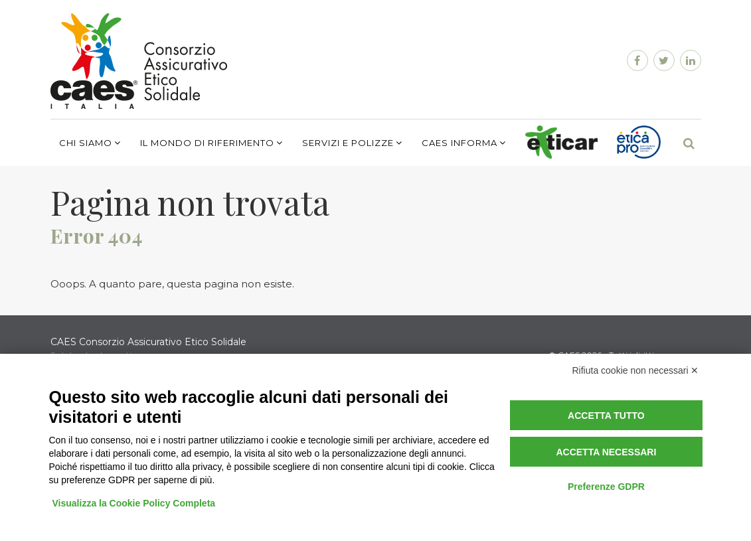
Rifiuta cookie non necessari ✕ (635, 370)
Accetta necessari (606, 452)
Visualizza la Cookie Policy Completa (134, 503)
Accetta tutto (606, 415)
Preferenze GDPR (606, 486)
